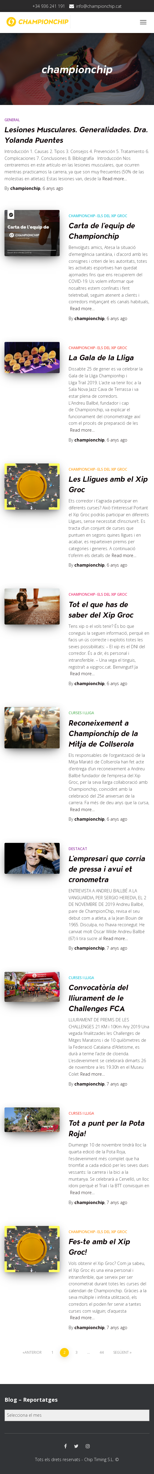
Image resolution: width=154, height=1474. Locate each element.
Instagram (88, 1446)
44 (101, 1352)
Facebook (65, 1446)
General (12, 119)
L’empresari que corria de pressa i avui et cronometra (107, 869)
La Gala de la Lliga (101, 357)
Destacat (78, 848)
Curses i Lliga (81, 712)
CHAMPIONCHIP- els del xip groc (98, 215)
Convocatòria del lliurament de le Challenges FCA (98, 998)
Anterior (33, 1352)
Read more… (114, 178)
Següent (121, 1352)
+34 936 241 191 (48, 6)
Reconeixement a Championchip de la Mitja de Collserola (103, 733)
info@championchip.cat (99, 6)
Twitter (76, 1446)
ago (53, 188)
